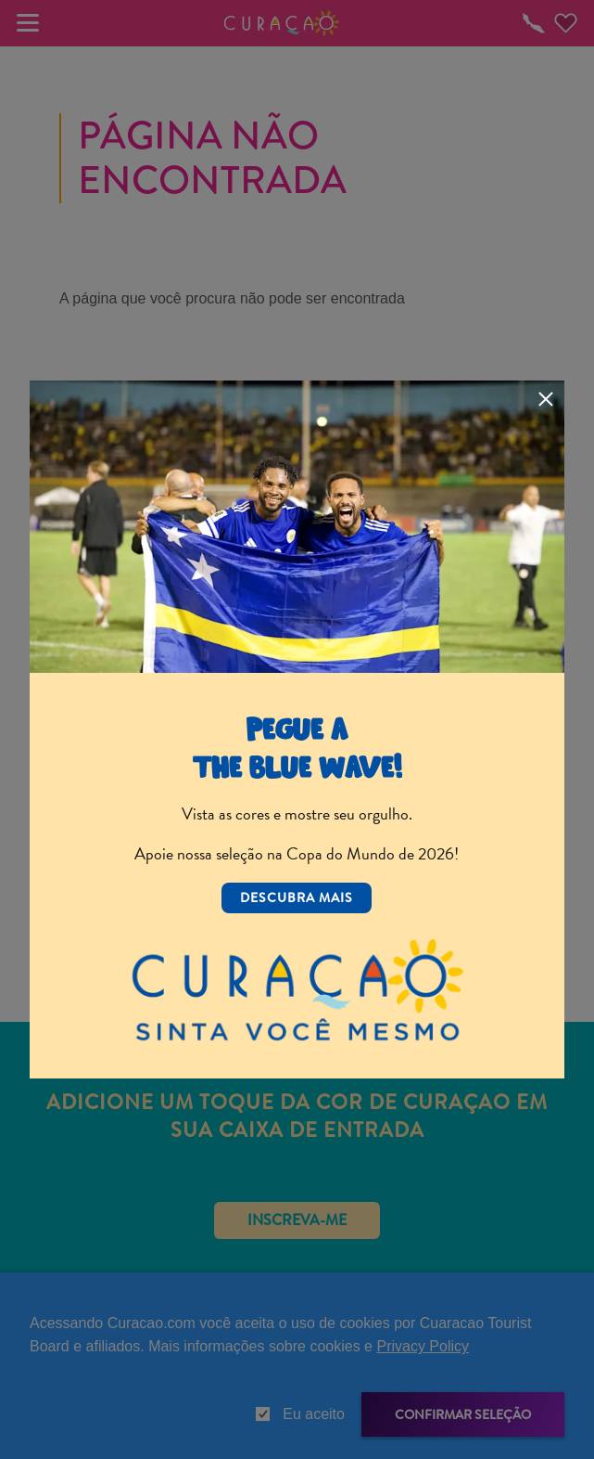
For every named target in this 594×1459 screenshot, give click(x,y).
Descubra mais (296, 897)
